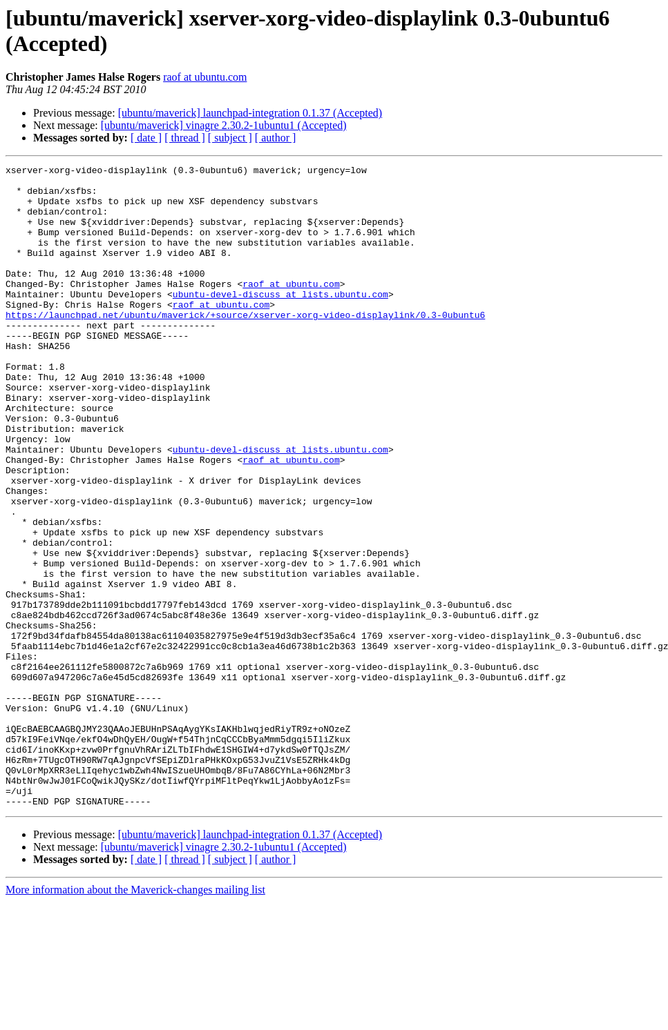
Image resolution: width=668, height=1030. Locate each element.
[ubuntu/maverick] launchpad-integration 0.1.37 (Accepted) (250, 113)
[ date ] (146, 137)
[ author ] (275, 137)
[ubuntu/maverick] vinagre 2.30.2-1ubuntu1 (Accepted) (224, 125)
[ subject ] (230, 137)
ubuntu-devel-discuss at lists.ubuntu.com (280, 321)
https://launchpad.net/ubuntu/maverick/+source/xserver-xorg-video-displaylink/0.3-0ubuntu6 (245, 345)
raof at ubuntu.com (205, 77)
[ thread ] (184, 137)
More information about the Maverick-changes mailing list (135, 1018)
